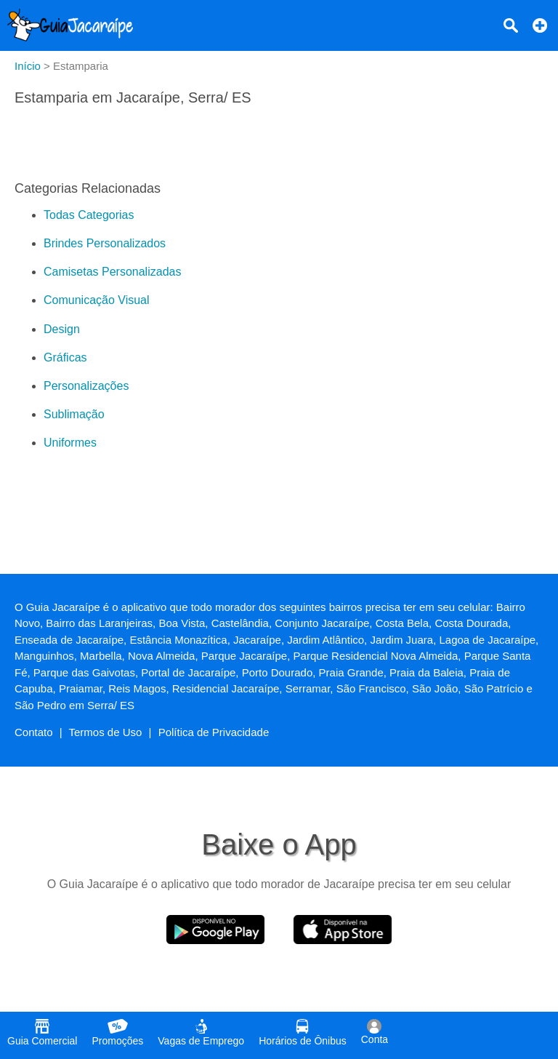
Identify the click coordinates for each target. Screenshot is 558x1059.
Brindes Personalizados (105, 243)
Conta (374, 1032)
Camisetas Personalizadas (112, 271)
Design (62, 329)
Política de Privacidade (214, 732)
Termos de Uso (105, 732)
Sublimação (74, 414)
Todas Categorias (89, 215)
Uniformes (70, 442)
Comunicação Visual (97, 300)
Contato (34, 732)
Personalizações (86, 386)
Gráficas (65, 357)
